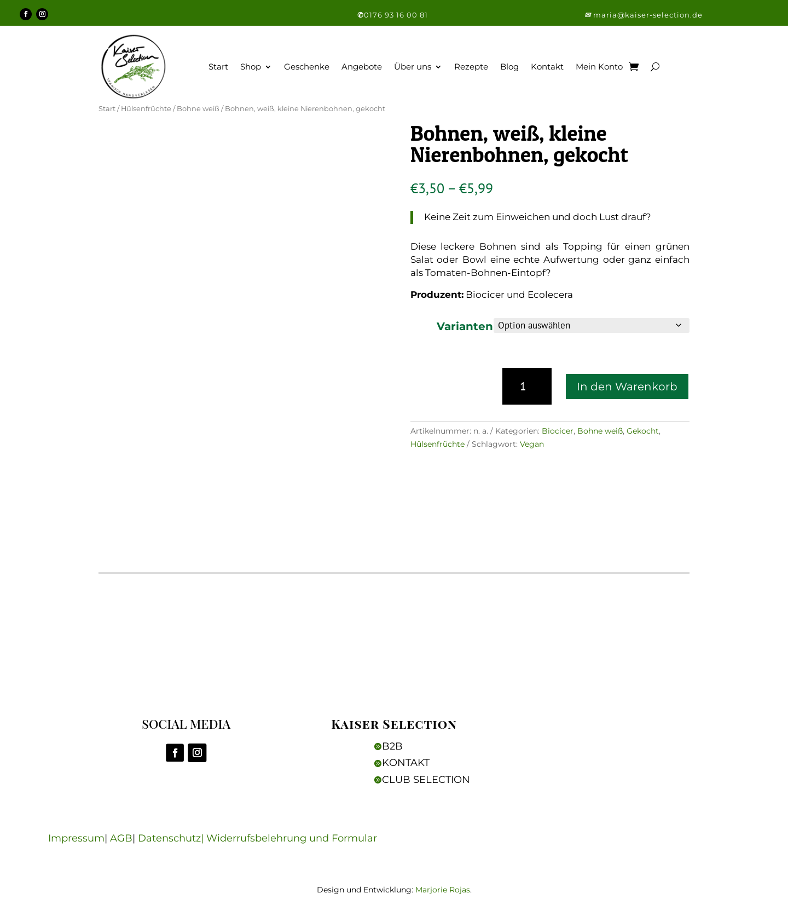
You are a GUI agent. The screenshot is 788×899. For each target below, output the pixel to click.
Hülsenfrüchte (146, 111)
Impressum (68, 841)
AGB (113, 841)
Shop (250, 68)
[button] (588, 15)
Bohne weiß (198, 111)
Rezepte (471, 68)
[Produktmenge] (527, 388)
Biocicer (557, 432)
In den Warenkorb (627, 388)
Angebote (361, 68)
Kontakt (547, 68)
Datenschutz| (164, 841)
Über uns (412, 68)
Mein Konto (599, 68)
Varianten (465, 328)
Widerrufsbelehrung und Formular (284, 841)
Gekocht (643, 432)
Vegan (532, 446)
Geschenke (306, 68)
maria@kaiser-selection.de (648, 15)
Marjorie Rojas (442, 892)
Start (218, 68)
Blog (509, 68)
